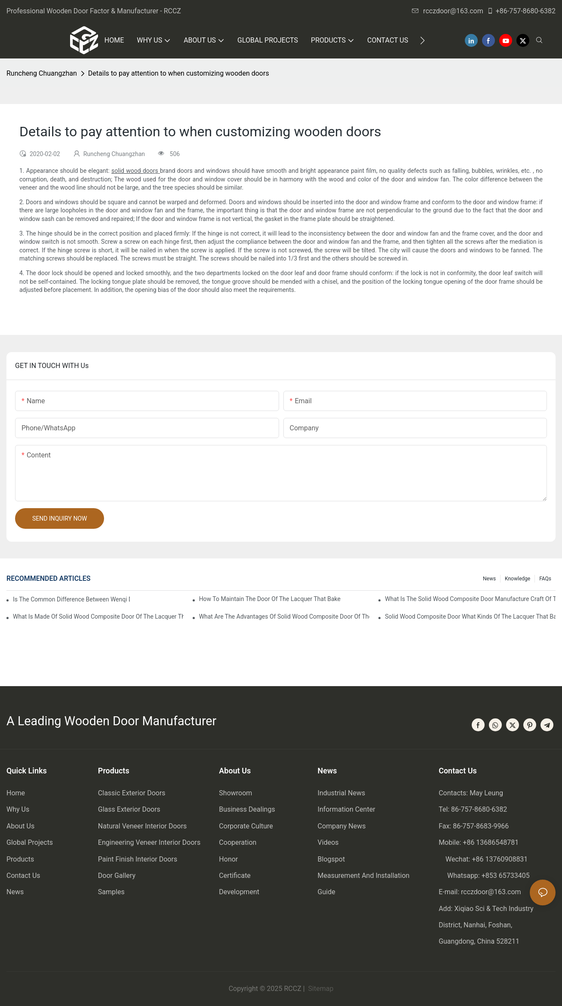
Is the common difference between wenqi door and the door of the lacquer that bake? (71, 599)
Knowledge (517, 579)
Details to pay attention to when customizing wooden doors (178, 73)
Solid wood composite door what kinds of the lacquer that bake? (470, 616)
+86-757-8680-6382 (521, 11)
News (489, 579)
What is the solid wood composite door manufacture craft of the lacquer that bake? (470, 598)
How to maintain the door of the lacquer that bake (270, 598)
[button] (422, 40)
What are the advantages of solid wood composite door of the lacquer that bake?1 (284, 616)
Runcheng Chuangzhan (41, 73)
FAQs (545, 579)
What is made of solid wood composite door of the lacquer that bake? (98, 616)
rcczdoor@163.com (447, 11)
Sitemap (320, 989)
